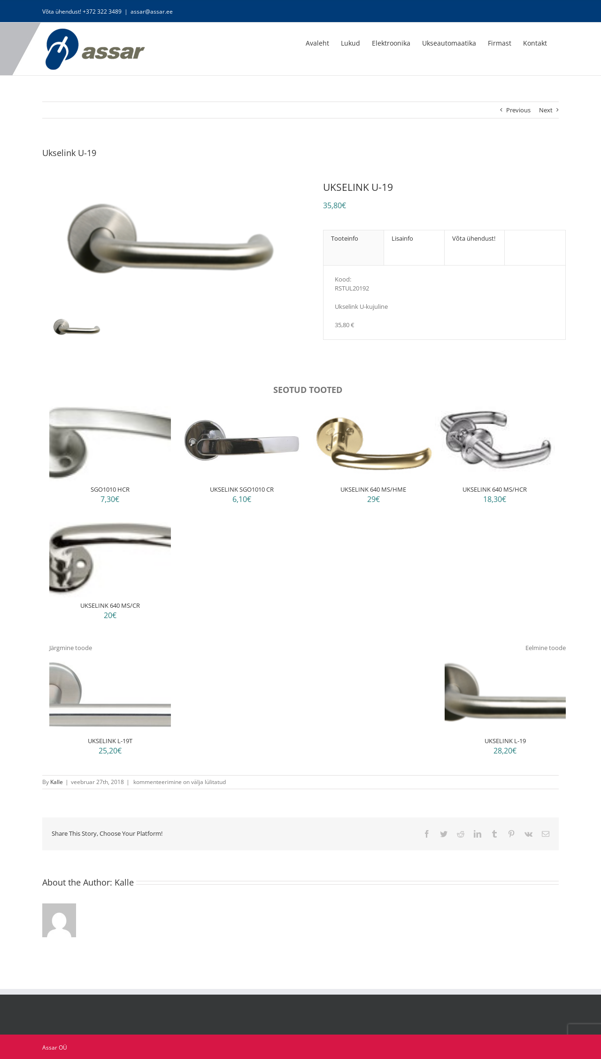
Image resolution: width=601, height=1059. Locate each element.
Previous (518, 110)
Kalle (56, 782)
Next (546, 110)
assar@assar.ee (152, 12)
